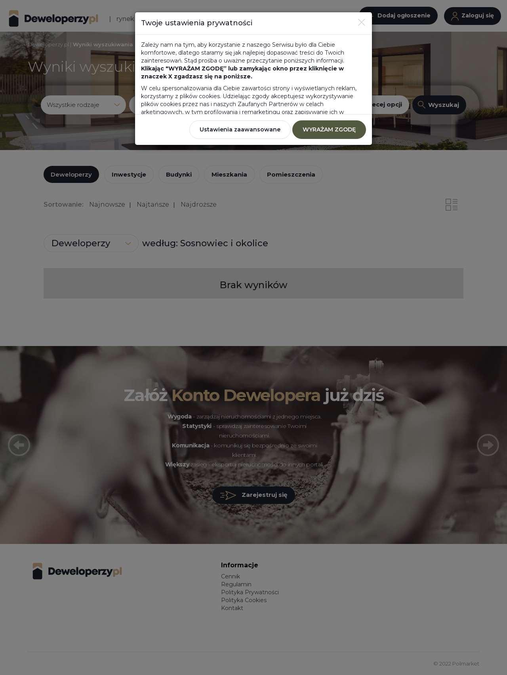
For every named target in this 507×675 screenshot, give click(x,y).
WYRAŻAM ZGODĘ (329, 129)
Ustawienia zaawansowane (240, 129)
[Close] (361, 22)
